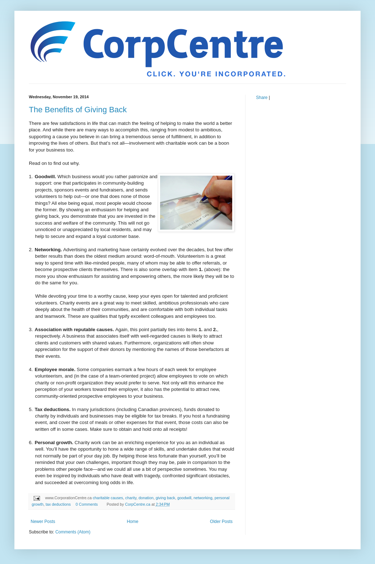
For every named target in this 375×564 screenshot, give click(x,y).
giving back (165, 498)
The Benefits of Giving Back (78, 109)
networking (203, 498)
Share (262, 97)
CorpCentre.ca (138, 504)
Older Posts (221, 521)
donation (145, 498)
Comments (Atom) (72, 531)
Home (132, 521)
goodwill (184, 498)
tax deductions (58, 504)
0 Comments (87, 504)
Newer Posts (43, 521)
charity (130, 498)
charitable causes (108, 498)
